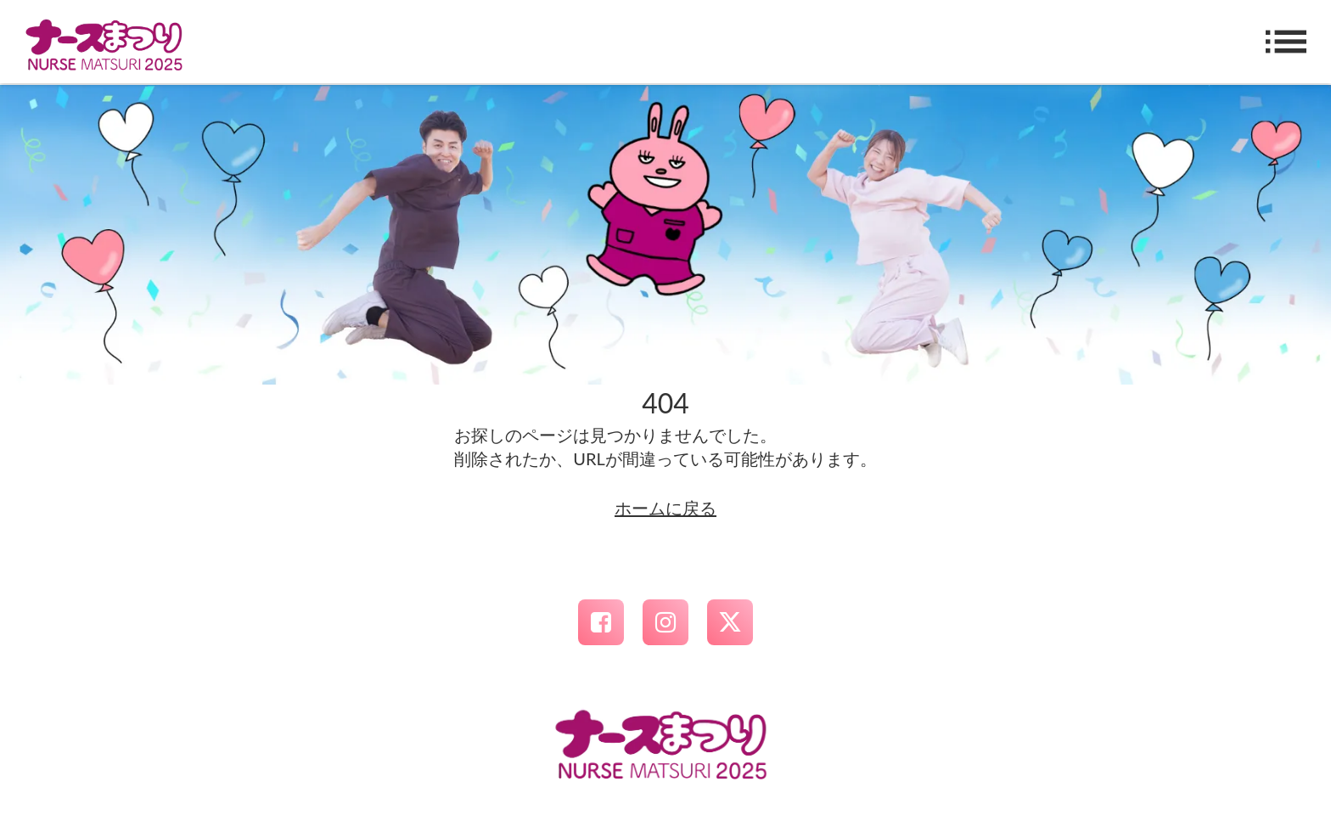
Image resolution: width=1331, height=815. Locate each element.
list (1286, 41)
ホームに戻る (665, 507)
